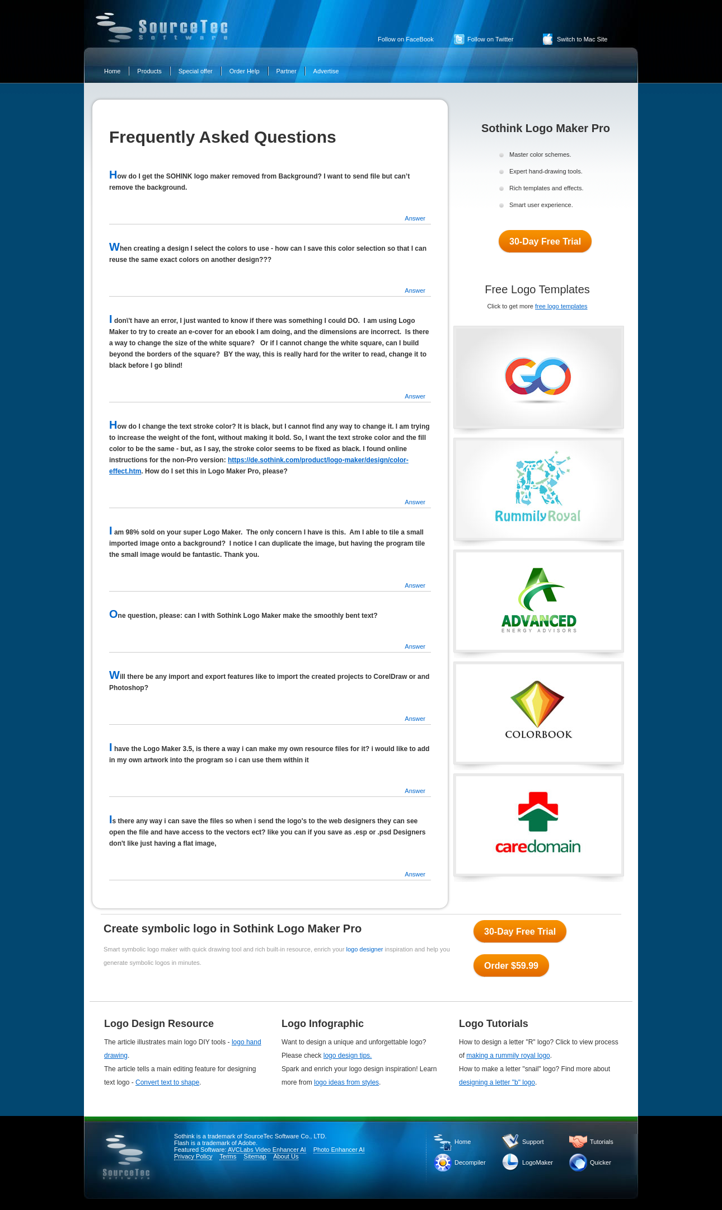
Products (149, 71)
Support (533, 1141)
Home (112, 71)
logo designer (365, 949)
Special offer (196, 71)
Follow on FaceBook (406, 39)
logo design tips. (348, 1055)
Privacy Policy (193, 1156)
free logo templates (561, 306)
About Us (285, 1156)
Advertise (326, 71)
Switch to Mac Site (582, 39)
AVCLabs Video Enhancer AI (267, 1149)
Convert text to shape (167, 1082)
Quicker (600, 1162)
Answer (415, 218)
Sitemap (254, 1156)
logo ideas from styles (346, 1082)
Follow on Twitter (490, 39)
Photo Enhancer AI (339, 1149)
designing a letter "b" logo (497, 1082)
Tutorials (601, 1141)
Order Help (244, 71)
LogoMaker (537, 1162)
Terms (227, 1156)
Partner (286, 71)
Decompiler (470, 1162)
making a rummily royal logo (508, 1055)
